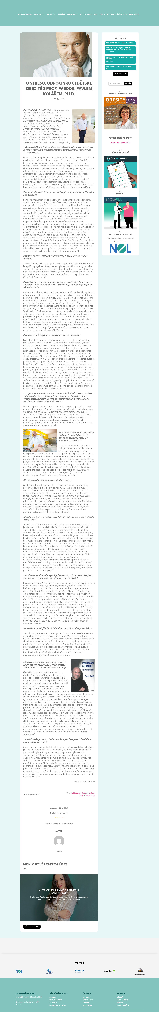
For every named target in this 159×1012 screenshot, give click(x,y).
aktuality (53, 996)
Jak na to (38, 14)
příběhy (86, 996)
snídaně (120, 991)
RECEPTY (121, 987)
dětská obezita (75, 787)
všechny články (32, 920)
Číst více (59, 899)
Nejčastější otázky (118, 14)
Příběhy (61, 14)
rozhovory (87, 999)
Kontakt (133, 14)
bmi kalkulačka (55, 993)
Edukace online (25, 14)
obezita (84, 787)
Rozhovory (72, 14)
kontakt (52, 991)
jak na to (86, 991)
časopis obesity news (57, 999)
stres (86, 789)
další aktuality (120, 68)
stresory (92, 789)
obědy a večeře (122, 993)
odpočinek (91, 787)
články (87, 987)
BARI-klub (103, 14)
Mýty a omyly (86, 14)
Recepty (50, 14)
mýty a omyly (88, 993)
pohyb (82, 789)
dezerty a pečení (123, 999)
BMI (95, 14)
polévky (120, 996)
